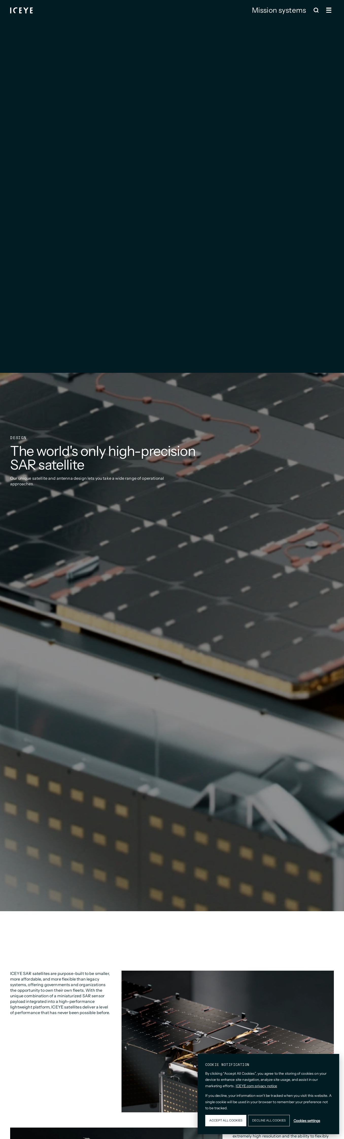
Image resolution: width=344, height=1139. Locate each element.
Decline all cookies (269, 1120)
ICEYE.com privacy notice (256, 1086)
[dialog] (268, 1094)
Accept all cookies (225, 1120)
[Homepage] (21, 10)
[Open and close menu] (329, 10)
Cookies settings (307, 1120)
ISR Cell (241, 21)
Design (265, 21)
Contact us (293, 21)
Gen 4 (220, 21)
